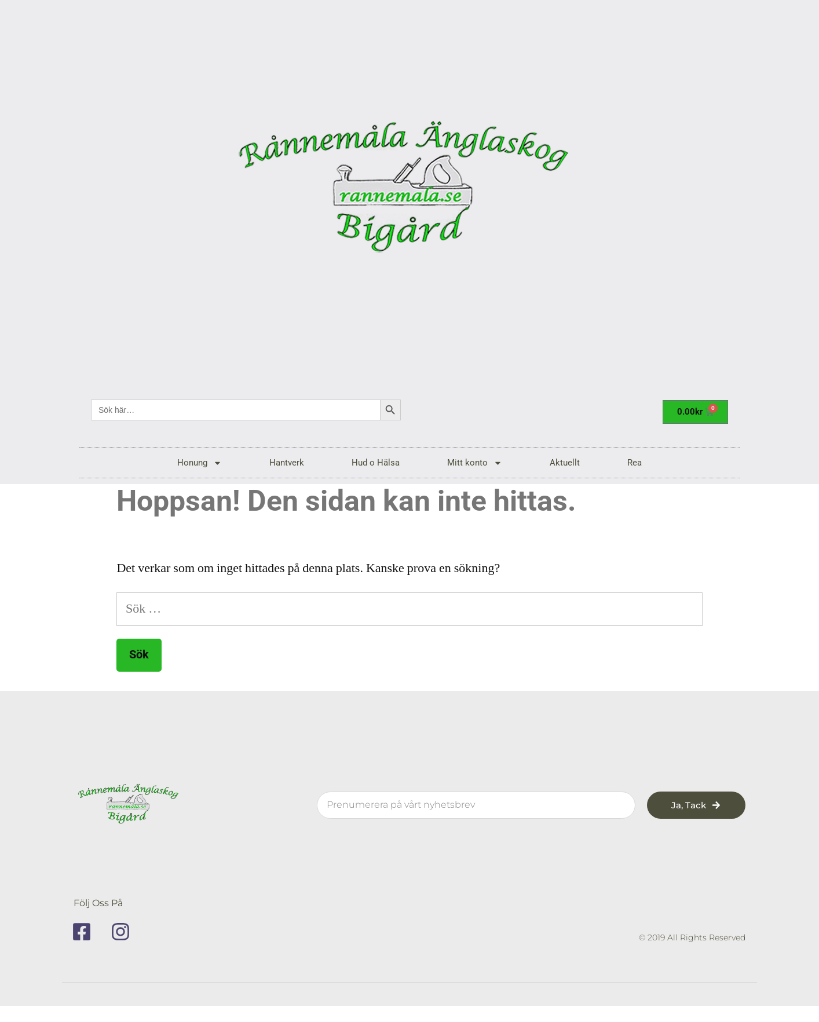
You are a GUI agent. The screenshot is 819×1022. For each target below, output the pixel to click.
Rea (634, 462)
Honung (199, 463)
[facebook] (86, 932)
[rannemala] (409, 191)
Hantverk (286, 462)
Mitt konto (474, 463)
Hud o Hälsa (376, 462)
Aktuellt (565, 462)
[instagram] (124, 932)
